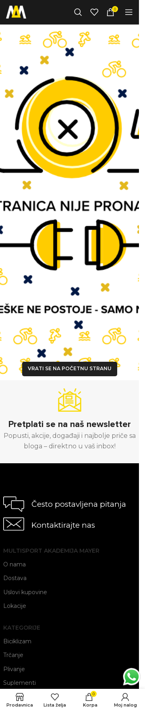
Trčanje (13, 655)
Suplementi (19, 682)
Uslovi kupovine (25, 592)
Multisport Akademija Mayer (51, 550)
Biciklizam (17, 641)
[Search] (78, 12)
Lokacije (14, 605)
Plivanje (14, 669)
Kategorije (21, 627)
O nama (14, 564)
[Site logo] (16, 11)
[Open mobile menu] (129, 12)
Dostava (15, 578)
